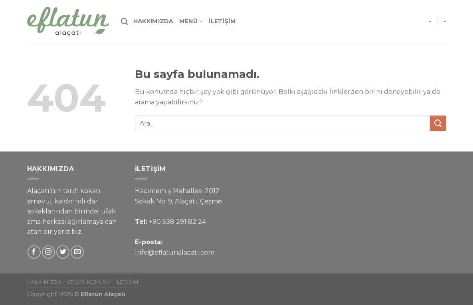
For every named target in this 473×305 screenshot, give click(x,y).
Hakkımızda (153, 21)
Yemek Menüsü (88, 282)
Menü (191, 21)
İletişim (222, 21)
